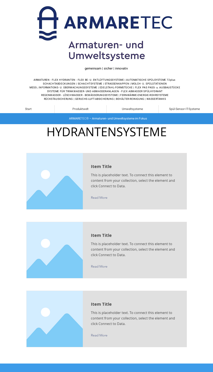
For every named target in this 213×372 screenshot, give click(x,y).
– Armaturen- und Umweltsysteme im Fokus (118, 118)
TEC (83, 118)
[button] (102, 197)
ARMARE (75, 118)
